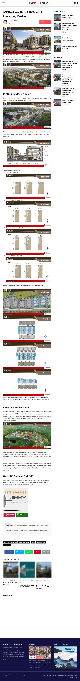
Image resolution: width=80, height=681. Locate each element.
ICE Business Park (24, 542)
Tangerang (7, 545)
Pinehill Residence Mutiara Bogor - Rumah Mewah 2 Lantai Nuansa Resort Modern (69, 28)
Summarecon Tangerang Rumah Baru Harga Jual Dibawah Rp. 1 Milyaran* (68, 79)
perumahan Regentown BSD (22, 454)
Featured (14, 542)
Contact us (73, 677)
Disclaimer (69, 675)
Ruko (33, 542)
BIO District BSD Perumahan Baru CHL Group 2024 (42, 587)
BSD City (6, 542)
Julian (11, 23)
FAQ (44, 675)
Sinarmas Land (41, 542)
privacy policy (52, 675)
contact (61, 675)
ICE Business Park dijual (22, 132)
